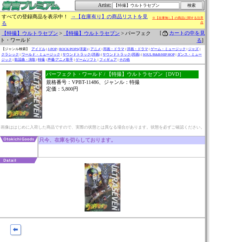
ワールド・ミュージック (40, 54)
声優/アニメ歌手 (60, 59)
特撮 (41, 59)
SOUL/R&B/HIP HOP (159, 54)
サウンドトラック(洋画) (81, 54)
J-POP (52, 49)
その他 (124, 59)
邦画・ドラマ (113, 49)
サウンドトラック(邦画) (121, 54)
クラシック (10, 54)
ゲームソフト (86, 59)
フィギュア (108, 59)
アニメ (95, 49)
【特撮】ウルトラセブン (30, 33)
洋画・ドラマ (137, 49)
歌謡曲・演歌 (25, 59)
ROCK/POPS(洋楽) (73, 49)
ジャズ (193, 49)
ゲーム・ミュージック (168, 49)
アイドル (38, 49)
